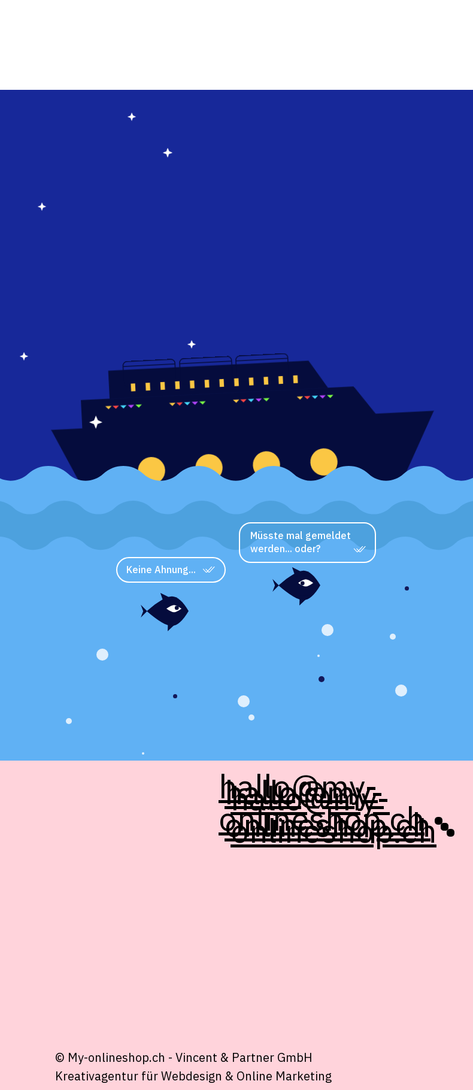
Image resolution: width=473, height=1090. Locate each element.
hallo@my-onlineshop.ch (333, 814)
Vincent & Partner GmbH (244, 1057)
